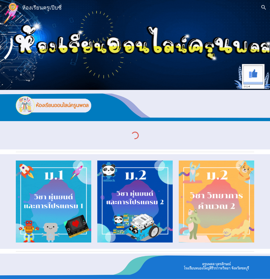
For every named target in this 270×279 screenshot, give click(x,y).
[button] (263, 7)
